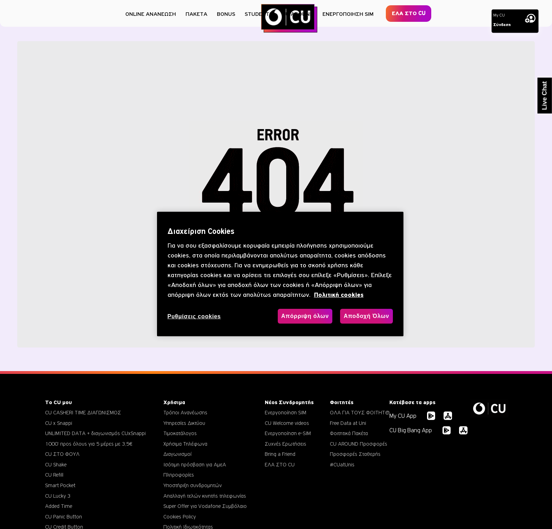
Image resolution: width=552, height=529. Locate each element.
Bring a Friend (280, 454)
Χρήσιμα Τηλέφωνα (185, 444)
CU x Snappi (58, 423)
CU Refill (54, 475)
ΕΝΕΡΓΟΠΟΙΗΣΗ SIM (348, 14)
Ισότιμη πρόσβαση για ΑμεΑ (194, 464)
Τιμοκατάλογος (180, 433)
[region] (280, 274)
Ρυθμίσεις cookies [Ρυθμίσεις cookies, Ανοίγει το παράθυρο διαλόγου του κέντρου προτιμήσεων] (194, 316)
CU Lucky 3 (57, 496)
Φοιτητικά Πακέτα (349, 433)
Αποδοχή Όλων (366, 316)
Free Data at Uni (348, 423)
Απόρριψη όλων (305, 316)
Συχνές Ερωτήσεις (285, 444)
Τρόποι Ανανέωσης (185, 412)
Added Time (58, 506)
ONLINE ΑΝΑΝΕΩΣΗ (150, 14)
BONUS (226, 14)
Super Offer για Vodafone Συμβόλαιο (205, 506)
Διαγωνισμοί (177, 454)
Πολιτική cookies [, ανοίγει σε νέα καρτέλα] (339, 295)
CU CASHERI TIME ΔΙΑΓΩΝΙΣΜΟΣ (83, 412)
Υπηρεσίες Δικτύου (184, 423)
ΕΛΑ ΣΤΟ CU (409, 14)
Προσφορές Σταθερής (355, 454)
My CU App (402, 416)
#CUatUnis (342, 464)
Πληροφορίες (178, 475)
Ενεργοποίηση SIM (285, 412)
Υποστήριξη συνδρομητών (192, 485)
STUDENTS (258, 14)
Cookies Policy (179, 517)
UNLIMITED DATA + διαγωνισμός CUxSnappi (95, 433)
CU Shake (56, 464)
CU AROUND (297, 14)
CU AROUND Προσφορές (358, 444)
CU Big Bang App (410, 430)
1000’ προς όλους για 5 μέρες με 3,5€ (88, 444)
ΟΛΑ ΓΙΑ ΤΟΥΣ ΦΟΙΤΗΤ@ (360, 412)
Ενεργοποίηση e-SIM (288, 433)
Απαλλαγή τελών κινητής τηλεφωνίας (204, 496)
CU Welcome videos (287, 423)
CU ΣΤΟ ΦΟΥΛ (62, 454)
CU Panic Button (63, 517)
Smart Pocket (60, 485)
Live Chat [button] (544, 95)
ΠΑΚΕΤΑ (196, 14)
